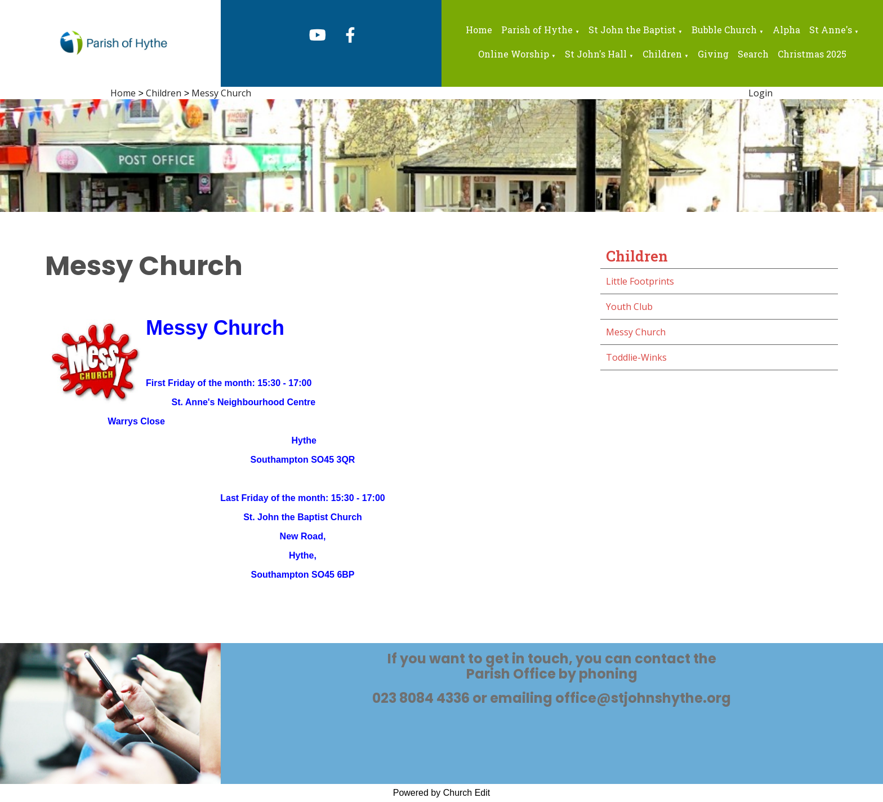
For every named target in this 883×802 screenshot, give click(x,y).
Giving (713, 54)
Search (753, 54)
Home (479, 30)
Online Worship (513, 54)
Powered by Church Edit (441, 792)
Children (662, 54)
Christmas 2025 (812, 54)
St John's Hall (596, 54)
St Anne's (830, 30)
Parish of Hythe (537, 30)
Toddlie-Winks (636, 357)
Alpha (786, 30)
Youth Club (629, 306)
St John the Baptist (632, 30)
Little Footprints (640, 281)
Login (760, 93)
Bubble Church (724, 30)
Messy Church (221, 93)
